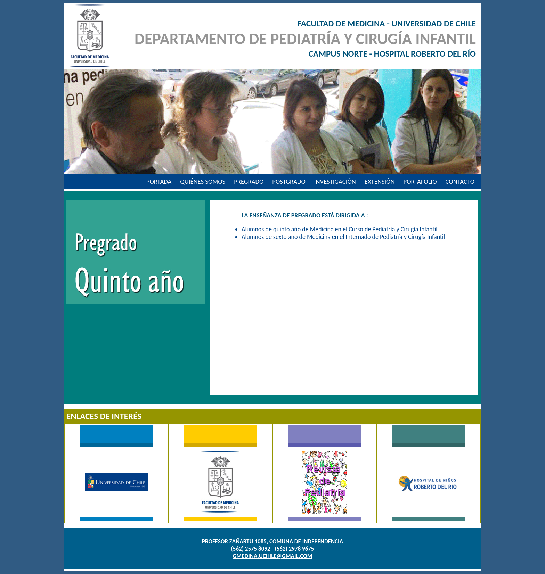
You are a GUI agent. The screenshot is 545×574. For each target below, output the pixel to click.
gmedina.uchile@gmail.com (272, 556)
